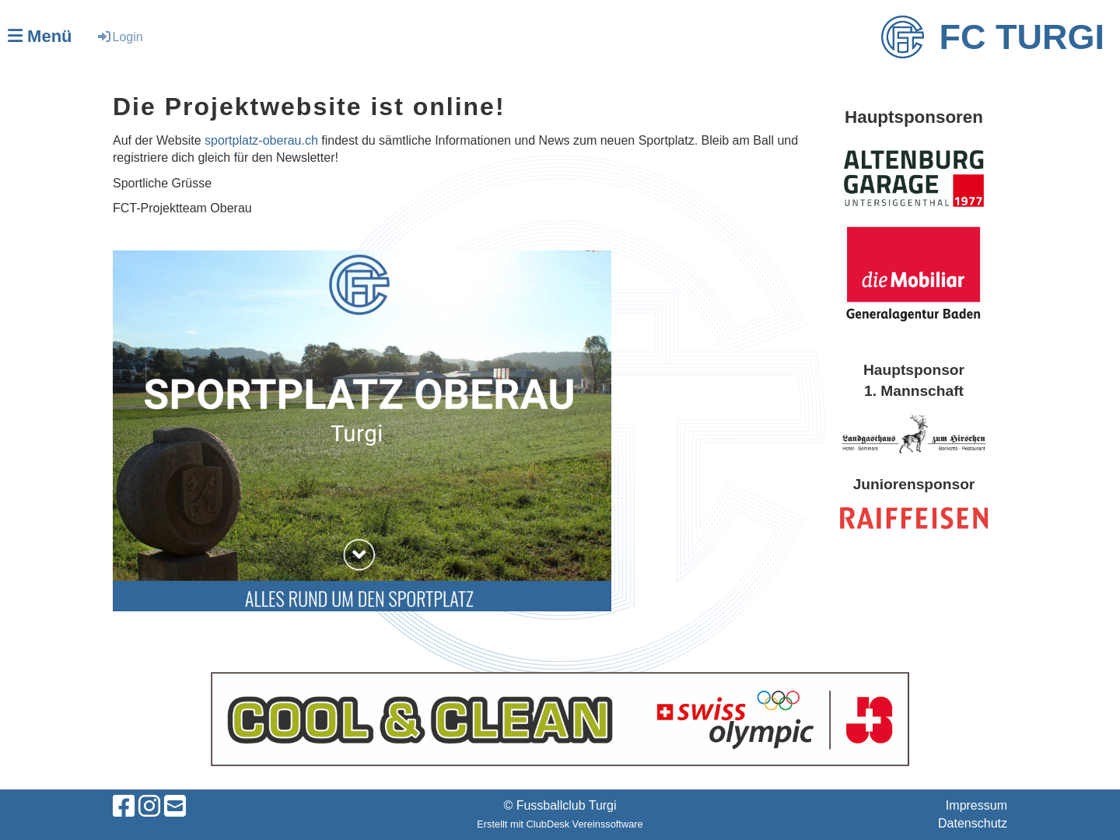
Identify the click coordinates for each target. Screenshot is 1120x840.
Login (119, 37)
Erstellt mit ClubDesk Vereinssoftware (559, 824)
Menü (40, 36)
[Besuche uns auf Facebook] (124, 807)
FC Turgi (1022, 37)
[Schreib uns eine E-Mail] (175, 807)
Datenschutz (972, 823)
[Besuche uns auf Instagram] (149, 807)
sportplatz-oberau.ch (261, 140)
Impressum (976, 805)
